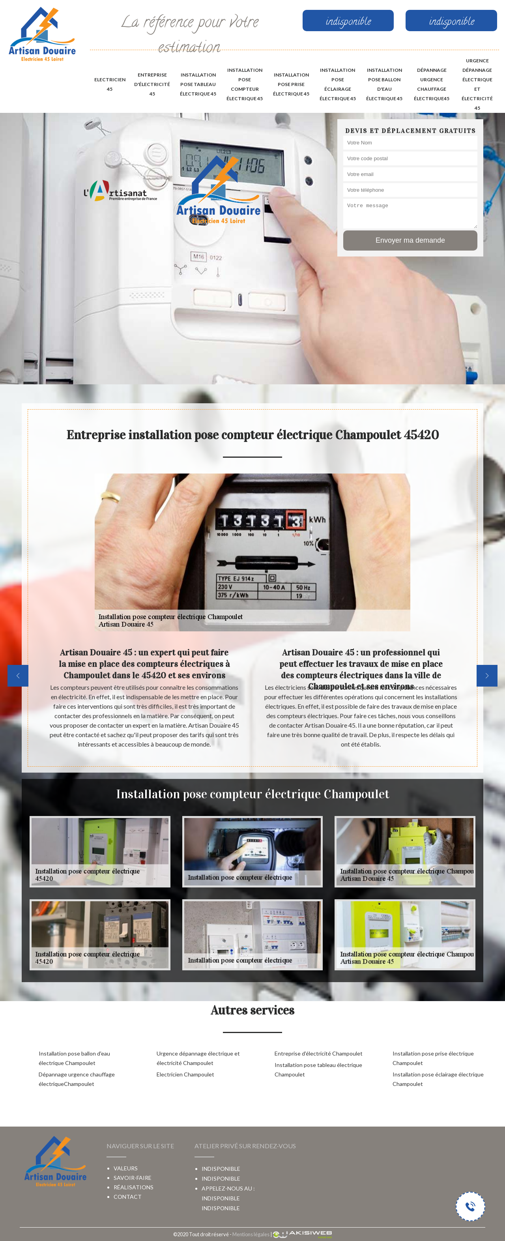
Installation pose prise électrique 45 (291, 84)
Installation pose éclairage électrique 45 (338, 84)
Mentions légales (250, 1234)
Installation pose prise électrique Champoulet (433, 1058)
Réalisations (133, 1187)
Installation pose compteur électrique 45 (244, 84)
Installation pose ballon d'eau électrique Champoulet (74, 1058)
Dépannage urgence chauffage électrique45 (431, 84)
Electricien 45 (109, 84)
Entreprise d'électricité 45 (152, 84)
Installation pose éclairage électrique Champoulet (438, 1079)
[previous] (17, 676)
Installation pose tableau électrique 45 (198, 84)
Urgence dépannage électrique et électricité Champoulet (198, 1058)
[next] (487, 676)
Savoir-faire (133, 1177)
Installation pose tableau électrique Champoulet (318, 1069)
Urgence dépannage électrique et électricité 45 (477, 84)
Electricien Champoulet (185, 1074)
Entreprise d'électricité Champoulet (319, 1053)
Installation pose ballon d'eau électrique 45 (384, 84)
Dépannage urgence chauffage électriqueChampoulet (77, 1079)
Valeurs (126, 1168)
